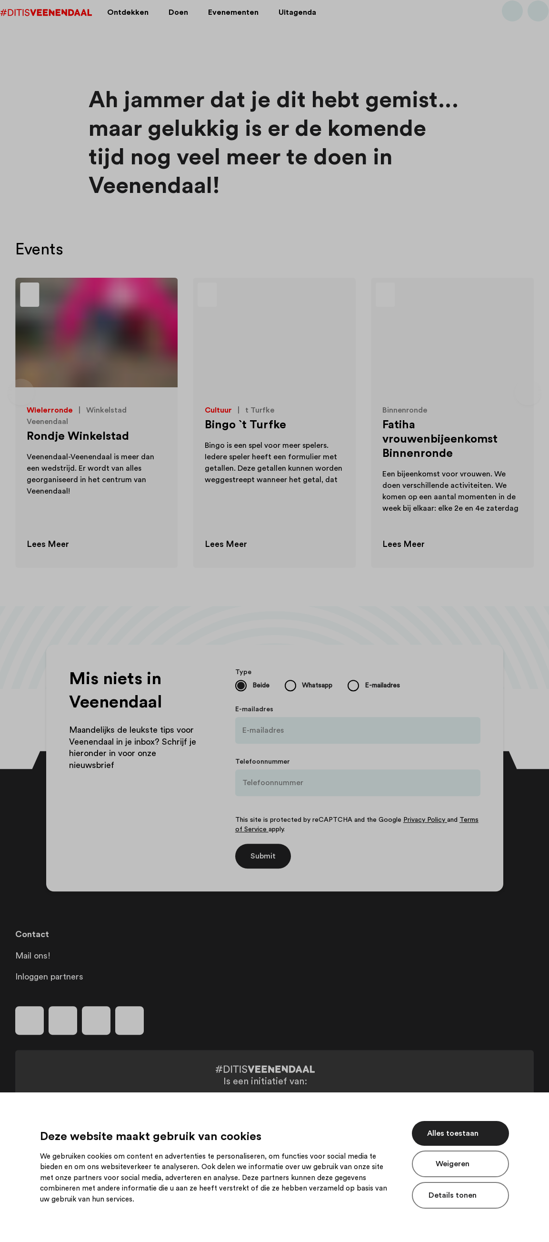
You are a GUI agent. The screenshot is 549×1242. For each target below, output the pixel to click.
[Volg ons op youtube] (96, 1020)
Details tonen (453, 1195)
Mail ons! (32, 955)
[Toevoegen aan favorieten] (160, 295)
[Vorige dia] (21, 392)
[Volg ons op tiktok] (129, 1020)
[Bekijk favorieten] (523, 25)
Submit (263, 856)
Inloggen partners (49, 976)
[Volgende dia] (528, 392)
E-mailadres (254, 709)
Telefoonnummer (262, 761)
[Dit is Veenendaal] (61, 25)
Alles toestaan (453, 1133)
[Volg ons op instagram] (63, 1020)
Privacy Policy (425, 820)
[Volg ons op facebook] (29, 1020)
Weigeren (452, 1164)
